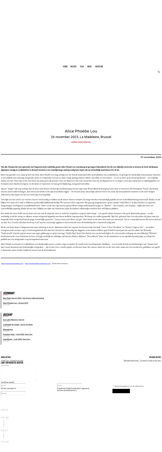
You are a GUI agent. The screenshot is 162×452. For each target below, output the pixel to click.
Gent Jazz (28, 334)
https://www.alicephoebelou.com (12, 264)
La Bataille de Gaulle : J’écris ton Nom (18, 324)
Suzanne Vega (8, 334)
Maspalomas (8, 329)
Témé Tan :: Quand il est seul (12, 360)
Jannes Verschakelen (81, 142)
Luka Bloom (7, 339)
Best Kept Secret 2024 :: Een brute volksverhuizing (23, 298)
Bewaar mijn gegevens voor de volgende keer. (129, 386)
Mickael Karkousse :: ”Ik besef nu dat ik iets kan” (142, 360)
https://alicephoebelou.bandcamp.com (38, 264)
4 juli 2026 (20, 334)
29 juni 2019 (23, 303)
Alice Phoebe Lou (10, 303)
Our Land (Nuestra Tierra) (13, 320)
